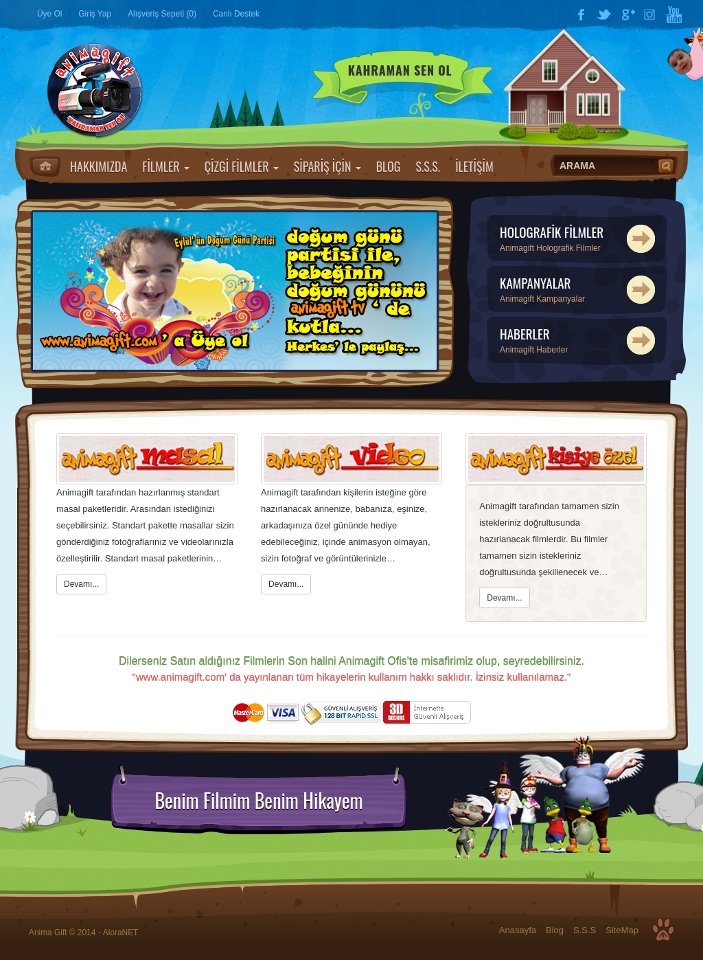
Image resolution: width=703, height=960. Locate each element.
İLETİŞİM (474, 166)
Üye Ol (49, 14)
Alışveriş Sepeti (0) (162, 14)
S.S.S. (427, 166)
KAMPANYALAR (579, 289)
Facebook (581, 14)
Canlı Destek (236, 14)
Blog (555, 930)
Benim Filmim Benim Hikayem (258, 800)
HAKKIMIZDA (98, 166)
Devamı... (81, 584)
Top (663, 929)
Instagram (651, 14)
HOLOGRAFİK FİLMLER (579, 239)
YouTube (674, 14)
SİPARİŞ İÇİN (327, 166)
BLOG (388, 166)
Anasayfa (45, 166)
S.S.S (584, 930)
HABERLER (579, 340)
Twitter (604, 14)
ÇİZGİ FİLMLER (242, 166)
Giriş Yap (94, 14)
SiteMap (622, 930)
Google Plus (627, 14)
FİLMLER (165, 166)
